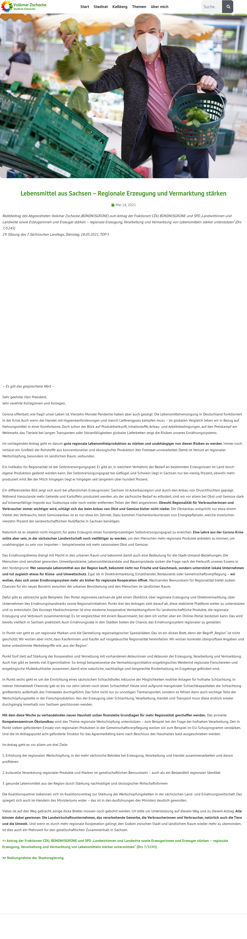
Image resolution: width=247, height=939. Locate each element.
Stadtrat (101, 6)
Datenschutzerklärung (165, 926)
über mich (159, 6)
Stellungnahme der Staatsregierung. (36, 857)
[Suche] (227, 6)
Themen (139, 6)
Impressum (214, 926)
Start (84, 6)
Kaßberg (120, 6)
